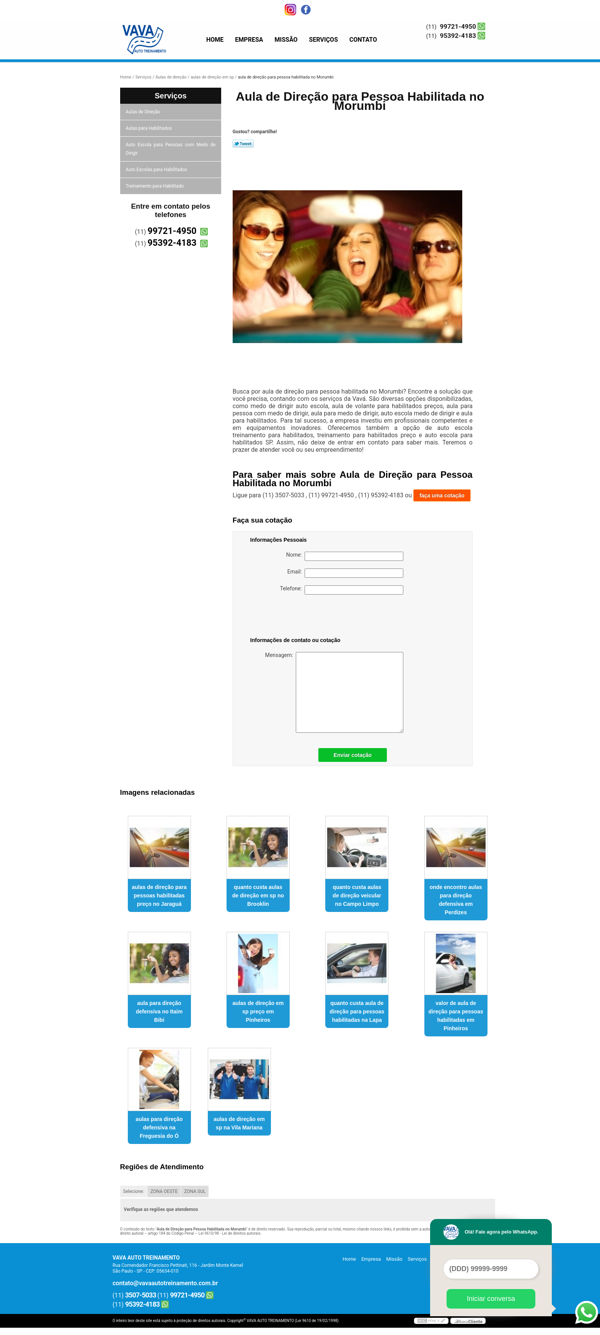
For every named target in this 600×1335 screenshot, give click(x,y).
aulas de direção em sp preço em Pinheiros (258, 1011)
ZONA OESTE (164, 1191)
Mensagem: (334, 692)
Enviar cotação (353, 755)
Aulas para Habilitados (149, 128)
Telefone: (341, 590)
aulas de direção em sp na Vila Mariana (239, 1123)
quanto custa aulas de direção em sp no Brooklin (258, 895)
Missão (286, 39)
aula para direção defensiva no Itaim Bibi (159, 1011)
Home (214, 39)
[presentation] (299, 617)
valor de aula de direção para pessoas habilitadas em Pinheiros (456, 1015)
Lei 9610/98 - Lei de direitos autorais (230, 1233)
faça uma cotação (442, 495)
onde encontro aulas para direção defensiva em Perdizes (456, 899)
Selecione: (133, 1191)
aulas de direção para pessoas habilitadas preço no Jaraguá (159, 895)
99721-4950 (458, 26)
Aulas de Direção (143, 111)
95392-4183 (458, 35)
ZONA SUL (194, 1191)
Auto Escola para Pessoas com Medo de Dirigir (171, 149)
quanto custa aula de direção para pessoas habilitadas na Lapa (356, 1011)
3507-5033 (140, 1295)
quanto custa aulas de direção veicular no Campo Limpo (357, 895)
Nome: (344, 556)
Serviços (323, 39)
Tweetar (243, 143)
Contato (363, 39)
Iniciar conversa (491, 1298)
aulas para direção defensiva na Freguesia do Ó (159, 1127)
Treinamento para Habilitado (155, 186)
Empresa (249, 39)
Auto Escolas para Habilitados (157, 169)
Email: (345, 573)
